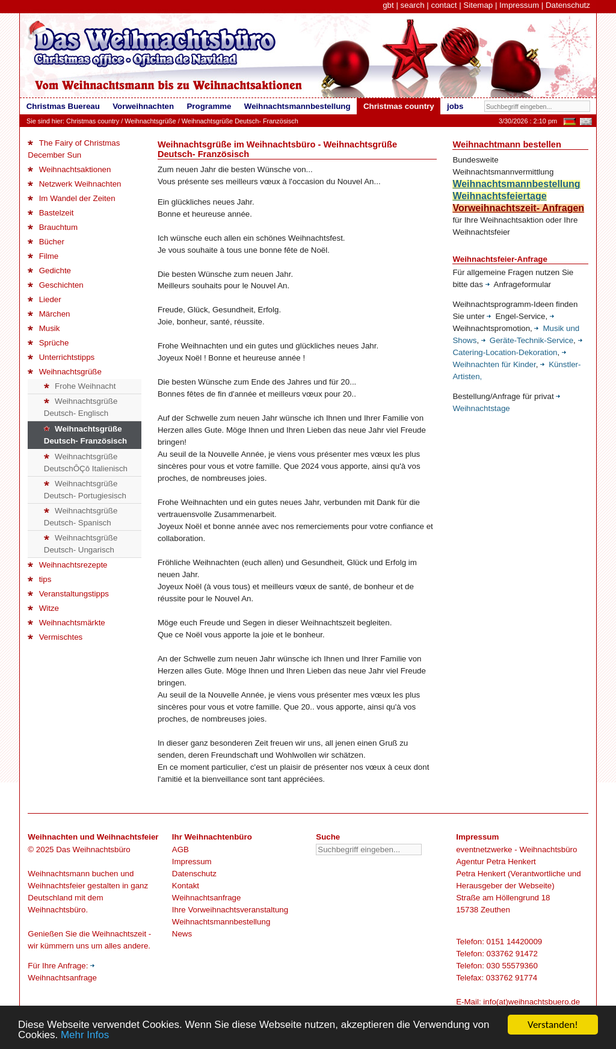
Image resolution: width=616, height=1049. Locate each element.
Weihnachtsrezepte (67, 564)
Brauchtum (53, 227)
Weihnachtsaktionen (69, 169)
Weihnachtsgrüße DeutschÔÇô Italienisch (86, 462)
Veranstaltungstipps (68, 593)
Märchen (49, 313)
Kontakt (185, 885)
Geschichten (55, 284)
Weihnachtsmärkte (66, 622)
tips (39, 579)
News (182, 933)
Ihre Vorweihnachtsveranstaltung (230, 909)
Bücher (46, 241)
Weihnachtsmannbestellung (221, 921)
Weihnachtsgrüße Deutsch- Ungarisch (81, 543)
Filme (43, 256)
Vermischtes (55, 637)
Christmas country (92, 121)
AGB (180, 849)
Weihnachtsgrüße (150, 121)
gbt (388, 5)
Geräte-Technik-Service (527, 340)
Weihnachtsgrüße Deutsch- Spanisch (81, 516)
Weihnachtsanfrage (206, 897)
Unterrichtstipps (61, 357)
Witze (43, 608)
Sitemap (478, 5)
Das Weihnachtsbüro (93, 849)
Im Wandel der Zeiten (71, 198)
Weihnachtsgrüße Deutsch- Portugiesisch (85, 489)
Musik (44, 328)
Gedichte (49, 270)
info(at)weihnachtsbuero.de (531, 1001)
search (413, 5)
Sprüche (48, 342)
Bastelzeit (50, 212)
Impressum (519, 5)
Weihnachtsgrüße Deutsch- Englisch (81, 407)
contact (444, 5)
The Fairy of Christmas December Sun (74, 148)
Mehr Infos (85, 1036)
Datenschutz (568, 5)
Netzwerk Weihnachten (74, 183)
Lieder (44, 299)
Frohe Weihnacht (80, 386)
